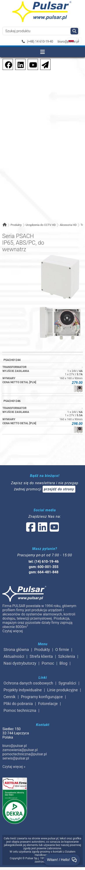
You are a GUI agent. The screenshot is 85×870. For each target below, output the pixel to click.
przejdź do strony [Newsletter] (59, 489)
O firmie (62, 649)
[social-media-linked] (42, 530)
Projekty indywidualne (23, 690)
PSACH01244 (12, 360)
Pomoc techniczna (20, 710)
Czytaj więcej (12, 631)
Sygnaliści (67, 683)
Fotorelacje (48, 703)
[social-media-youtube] (32, 64)
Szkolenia (66, 656)
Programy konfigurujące (42, 696)
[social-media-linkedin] (18, 64)
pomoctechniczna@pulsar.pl (24, 754)
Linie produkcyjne (62, 690)
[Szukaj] (74, 31)
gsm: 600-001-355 (43, 567)
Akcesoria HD (68, 225)
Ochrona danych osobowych (28, 683)
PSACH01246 (12, 401)
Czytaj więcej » (13, 767)
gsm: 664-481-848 (43, 572)
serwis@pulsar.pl (15, 758)
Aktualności (14, 656)
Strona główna (16, 649)
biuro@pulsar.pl (68, 41)
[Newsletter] (43, 64)
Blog (63, 663)
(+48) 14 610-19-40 (37, 41)
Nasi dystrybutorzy (20, 663)
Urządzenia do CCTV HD (40, 225)
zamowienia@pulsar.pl (20, 750)
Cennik (10, 696)
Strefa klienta (41, 656)
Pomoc (48, 663)
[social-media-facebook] (6, 64)
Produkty (16, 225)
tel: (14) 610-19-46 (44, 561)
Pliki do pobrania (18, 703)
